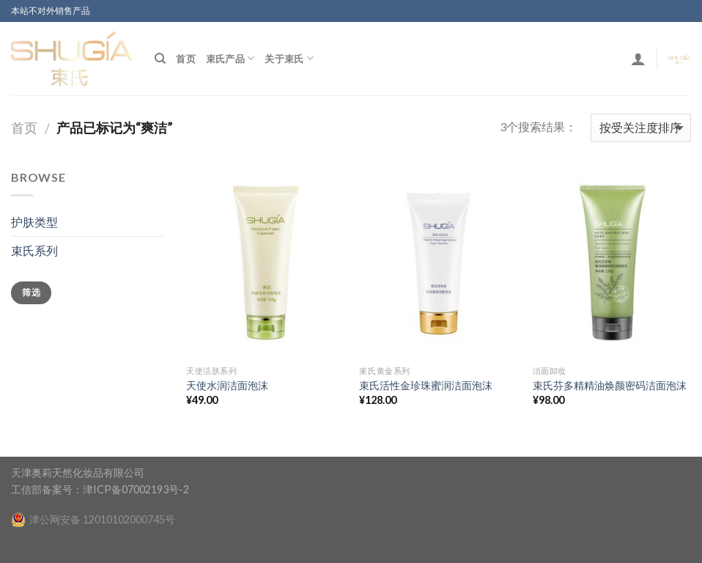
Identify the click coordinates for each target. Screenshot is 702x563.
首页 (186, 59)
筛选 (31, 292)
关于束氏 (289, 58)
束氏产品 (230, 58)
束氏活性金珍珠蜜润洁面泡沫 (425, 385)
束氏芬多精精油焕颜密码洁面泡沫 (610, 385)
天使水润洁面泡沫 (227, 385)
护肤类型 (34, 222)
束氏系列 (34, 250)
